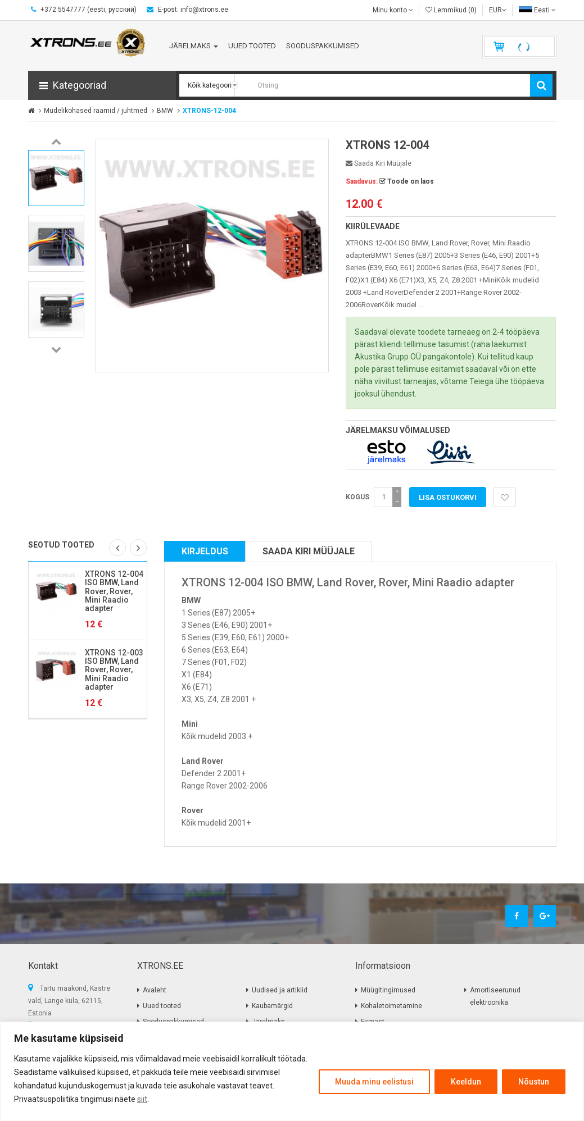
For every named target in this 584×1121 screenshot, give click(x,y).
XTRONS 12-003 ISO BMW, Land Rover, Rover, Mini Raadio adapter (114, 670)
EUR (497, 10)
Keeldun (466, 1081)
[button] (102, 85)
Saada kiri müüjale (378, 163)
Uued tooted (162, 1006)
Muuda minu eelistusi (374, 1081)
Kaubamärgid (272, 1006)
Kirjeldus (205, 551)
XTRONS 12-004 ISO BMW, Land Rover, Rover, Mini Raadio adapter (114, 591)
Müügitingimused (388, 990)
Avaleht (154, 990)
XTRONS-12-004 (209, 111)
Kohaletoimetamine (391, 1006)
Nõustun (533, 1081)
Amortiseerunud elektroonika (495, 996)
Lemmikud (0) (451, 10)
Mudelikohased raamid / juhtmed (95, 111)
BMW (165, 111)
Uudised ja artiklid (279, 990)
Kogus (357, 497)
